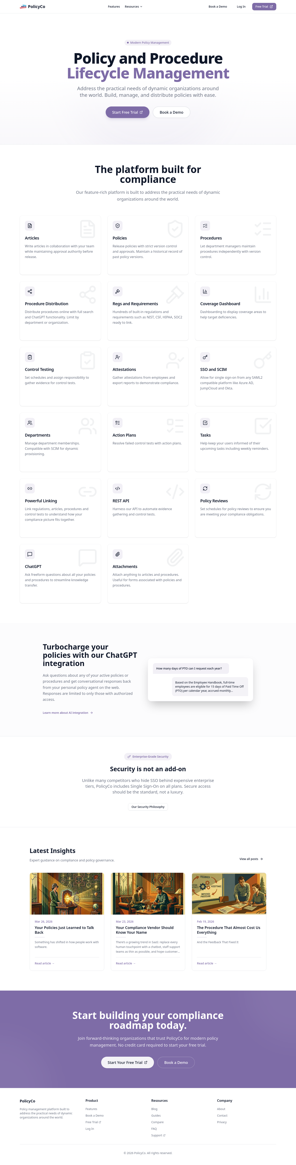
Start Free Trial (127, 112)
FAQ (154, 1129)
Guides (156, 1115)
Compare (157, 1122)
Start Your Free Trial (127, 1062)
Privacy (222, 1122)
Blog (154, 1109)
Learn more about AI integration (68, 713)
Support (158, 1135)
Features (114, 6)
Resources (133, 6)
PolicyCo (32, 6)
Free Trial (264, 6)
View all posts (251, 859)
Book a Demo (218, 6)
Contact (222, 1115)
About (221, 1109)
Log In (241, 6)
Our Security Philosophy (148, 807)
